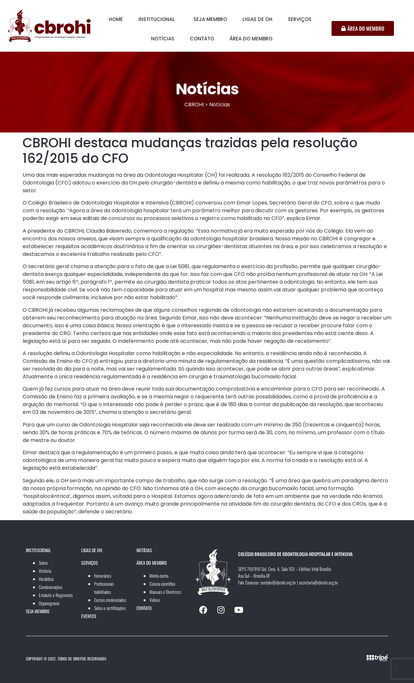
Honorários (102, 575)
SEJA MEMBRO (210, 19)
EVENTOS (88, 616)
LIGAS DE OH (257, 19)
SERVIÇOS (299, 19)
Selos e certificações (110, 607)
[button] (158, 19)
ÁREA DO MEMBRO (251, 38)
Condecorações (50, 586)
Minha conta (158, 575)
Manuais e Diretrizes (165, 591)
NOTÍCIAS (162, 38)
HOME (116, 19)
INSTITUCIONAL (156, 19)
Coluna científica (162, 583)
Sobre (43, 562)
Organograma (49, 603)
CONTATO (202, 38)
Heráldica (46, 578)
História (45, 570)
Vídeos (154, 599)
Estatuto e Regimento (56, 595)
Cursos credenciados (110, 599)
